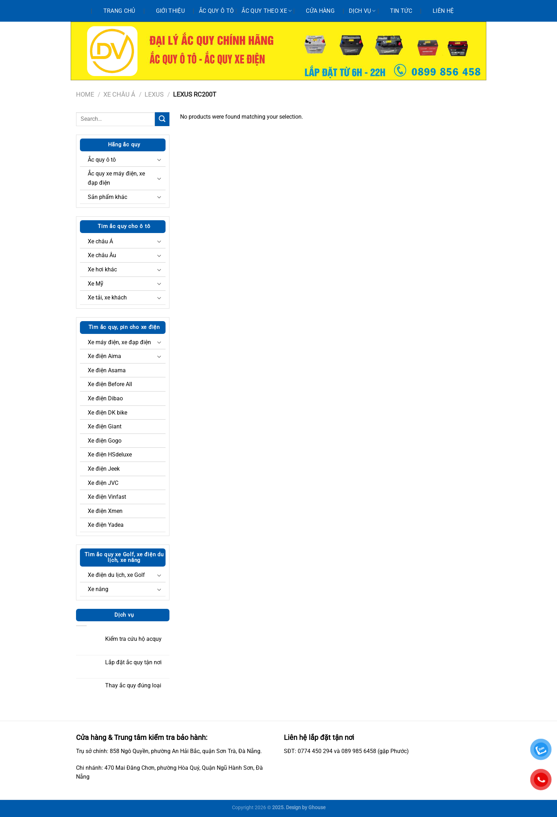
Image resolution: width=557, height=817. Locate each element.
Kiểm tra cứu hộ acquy (133, 638)
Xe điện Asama (107, 370)
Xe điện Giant (104, 426)
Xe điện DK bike (107, 412)
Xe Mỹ (95, 283)
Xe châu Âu (102, 255)
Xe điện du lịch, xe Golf (116, 575)
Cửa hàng (320, 10)
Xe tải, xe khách (107, 297)
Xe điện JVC (103, 483)
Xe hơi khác (102, 269)
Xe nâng (98, 589)
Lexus (154, 94)
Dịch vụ (362, 11)
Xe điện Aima (104, 356)
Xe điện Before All (110, 384)
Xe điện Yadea (106, 524)
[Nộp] (162, 119)
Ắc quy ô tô (216, 10)
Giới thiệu (170, 10)
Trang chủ (119, 10)
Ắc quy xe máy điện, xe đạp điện (116, 178)
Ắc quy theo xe (267, 11)
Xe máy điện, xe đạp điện (119, 342)
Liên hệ (443, 10)
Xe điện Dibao (105, 398)
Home (85, 94)
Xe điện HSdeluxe (110, 454)
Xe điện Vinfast (107, 496)
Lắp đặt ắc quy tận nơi (133, 662)
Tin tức (401, 10)
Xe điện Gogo (104, 440)
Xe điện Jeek (104, 468)
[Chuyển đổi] (159, 159)
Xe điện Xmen (105, 511)
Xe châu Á (119, 94)
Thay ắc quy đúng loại (133, 685)
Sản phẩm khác (107, 197)
